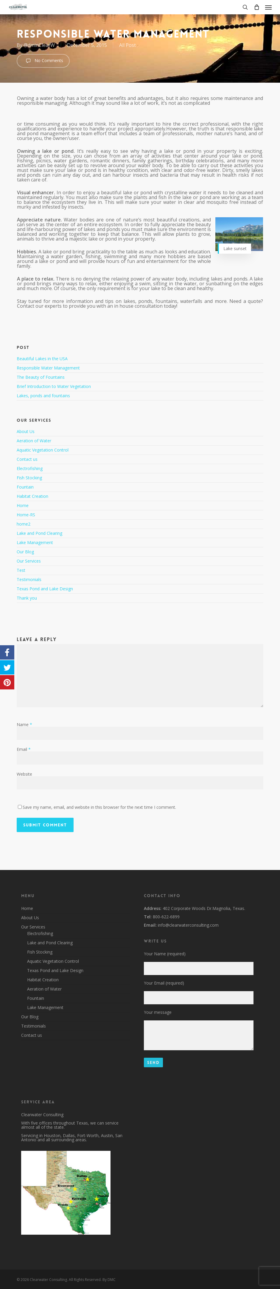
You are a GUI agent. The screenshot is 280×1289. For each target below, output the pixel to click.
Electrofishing (30, 468)
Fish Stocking (29, 478)
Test (21, 570)
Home (23, 505)
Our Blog (25, 552)
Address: (152, 908)
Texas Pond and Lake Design (45, 589)
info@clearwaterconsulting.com (188, 925)
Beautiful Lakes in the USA (42, 358)
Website (24, 774)
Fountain (25, 487)
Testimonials (29, 579)
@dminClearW (39, 45)
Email (24, 749)
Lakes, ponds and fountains (43, 395)
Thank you (27, 598)
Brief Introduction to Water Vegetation (54, 386)
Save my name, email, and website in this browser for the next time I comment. (99, 807)
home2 (23, 524)
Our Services (29, 561)
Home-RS (26, 515)
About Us (26, 431)
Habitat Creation (32, 496)
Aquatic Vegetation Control (43, 450)
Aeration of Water (34, 440)
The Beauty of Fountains (41, 377)
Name (24, 724)
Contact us (27, 459)
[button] (268, 7)
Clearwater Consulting (42, 1114)
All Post (127, 45)
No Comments (43, 60)
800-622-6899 (166, 917)
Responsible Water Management (48, 368)
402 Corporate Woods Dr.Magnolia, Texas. (203, 908)
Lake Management (35, 542)
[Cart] (256, 7)
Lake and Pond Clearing (39, 533)
